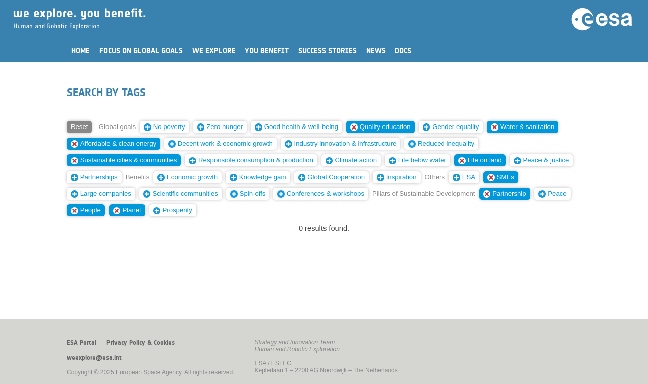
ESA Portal (81, 343)
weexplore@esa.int (94, 358)
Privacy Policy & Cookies (140, 343)
